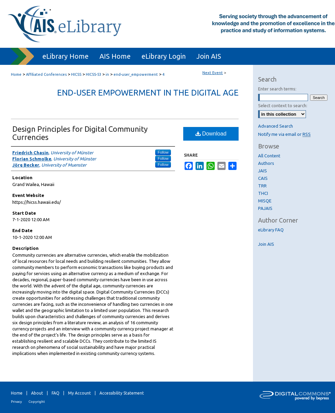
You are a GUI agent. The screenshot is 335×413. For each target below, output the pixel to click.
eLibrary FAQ (271, 229)
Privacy (16, 401)
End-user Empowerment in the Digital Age (148, 92)
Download (211, 134)
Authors (266, 163)
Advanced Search (275, 126)
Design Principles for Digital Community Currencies (80, 133)
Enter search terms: (277, 88)
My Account (79, 393)
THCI (263, 193)
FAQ (55, 393)
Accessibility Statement (121, 393)
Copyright (36, 401)
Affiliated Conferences (47, 74)
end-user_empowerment (136, 74)
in (108, 74)
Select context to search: (282, 105)
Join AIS (266, 244)
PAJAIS (265, 208)
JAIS (262, 170)
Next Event (212, 73)
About (37, 393)
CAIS (263, 178)
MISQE (264, 200)
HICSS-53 (94, 74)
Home (16, 74)
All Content (269, 155)
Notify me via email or (284, 134)
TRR (262, 185)
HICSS (76, 74)
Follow (163, 152)
